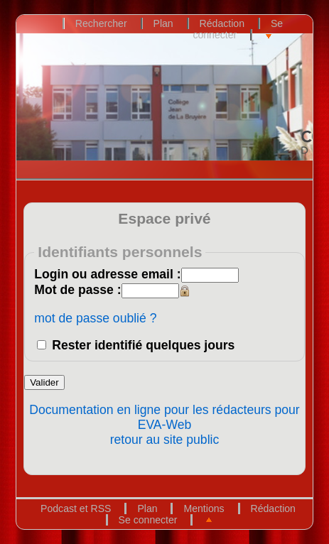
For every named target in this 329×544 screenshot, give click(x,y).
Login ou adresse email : (107, 274)
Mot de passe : (77, 290)
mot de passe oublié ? (95, 318)
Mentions (203, 508)
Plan (163, 23)
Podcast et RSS (76, 508)
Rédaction (222, 23)
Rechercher (101, 23)
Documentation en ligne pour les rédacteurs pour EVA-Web (164, 417)
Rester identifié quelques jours (143, 345)
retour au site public (165, 440)
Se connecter (238, 29)
